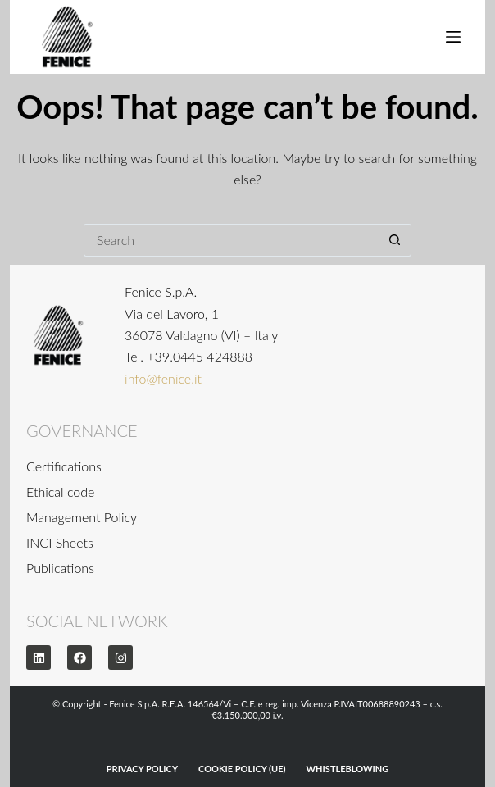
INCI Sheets (59, 542)
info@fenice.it (163, 378)
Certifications (64, 466)
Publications (60, 567)
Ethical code (60, 491)
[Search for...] (231, 240)
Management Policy (81, 517)
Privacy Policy (142, 768)
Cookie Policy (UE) (242, 768)
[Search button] (395, 240)
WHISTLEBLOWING (348, 768)
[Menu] (453, 37)
